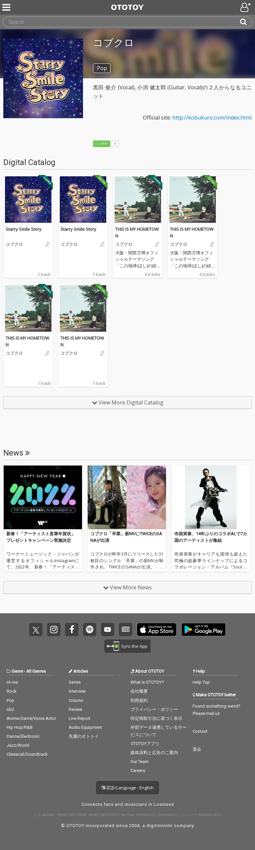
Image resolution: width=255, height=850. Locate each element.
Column (76, 700)
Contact (200, 731)
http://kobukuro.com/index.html (212, 117)
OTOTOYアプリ (144, 743)
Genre (17, 671)
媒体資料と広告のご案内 (154, 752)
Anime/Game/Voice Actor (31, 718)
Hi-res (12, 682)
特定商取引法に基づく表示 (156, 718)
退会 (197, 749)
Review (75, 709)
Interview (77, 691)
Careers (137, 770)
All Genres (36, 671)
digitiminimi (159, 825)
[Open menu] (246, 7)
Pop (10, 700)
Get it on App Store (157, 629)
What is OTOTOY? (147, 682)
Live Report (79, 718)
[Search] (246, 22)
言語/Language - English (127, 788)
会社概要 (139, 691)
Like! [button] (103, 143)
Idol (10, 709)
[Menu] (7, 7)
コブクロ (14, 244)
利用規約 (139, 700)
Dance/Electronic (23, 736)
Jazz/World (18, 745)
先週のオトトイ (84, 736)
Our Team (139, 761)
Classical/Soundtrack (27, 754)
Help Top (201, 682)
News (16, 453)
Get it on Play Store (203, 629)
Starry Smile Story (24, 229)
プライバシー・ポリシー (154, 709)
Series (75, 682)
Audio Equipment (85, 727)
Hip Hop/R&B (20, 727)
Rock (12, 691)
